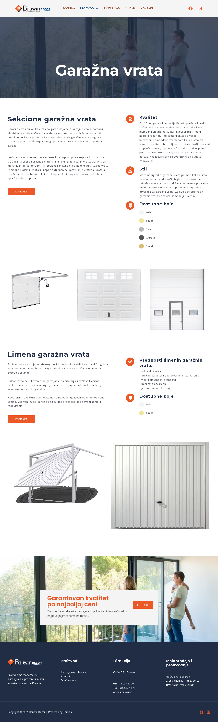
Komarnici (66, 676)
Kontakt (147, 8)
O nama (130, 8)
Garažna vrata (68, 680)
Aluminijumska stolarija (73, 672)
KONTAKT (141, 605)
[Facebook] (201, 712)
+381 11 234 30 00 (124, 683)
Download (112, 8)
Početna (69, 8)
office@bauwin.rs (123, 692)
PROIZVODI (89, 8)
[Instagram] (208, 712)
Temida (67, 712)
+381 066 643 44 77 (125, 687)
